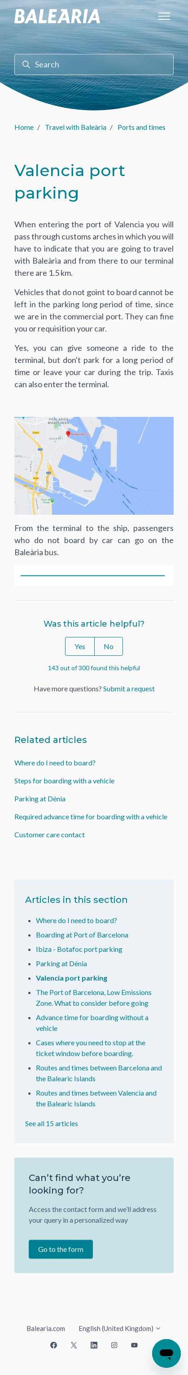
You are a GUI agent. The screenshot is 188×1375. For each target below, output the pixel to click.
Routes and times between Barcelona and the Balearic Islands (99, 1073)
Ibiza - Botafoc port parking (79, 949)
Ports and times (142, 127)
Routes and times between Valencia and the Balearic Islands (96, 1098)
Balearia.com (45, 1328)
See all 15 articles (51, 1123)
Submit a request (129, 688)
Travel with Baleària (75, 127)
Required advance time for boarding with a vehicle (90, 816)
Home (24, 127)
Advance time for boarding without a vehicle (92, 1022)
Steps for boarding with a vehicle (64, 780)
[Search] (94, 64)
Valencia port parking (71, 977)
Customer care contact (49, 834)
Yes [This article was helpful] (79, 646)
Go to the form (60, 1249)
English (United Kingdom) (120, 1328)
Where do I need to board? (55, 762)
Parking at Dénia (40, 798)
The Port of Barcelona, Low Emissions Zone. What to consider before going (94, 997)
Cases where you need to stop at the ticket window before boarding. (90, 1047)
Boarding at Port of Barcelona (82, 934)
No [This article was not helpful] (109, 646)
